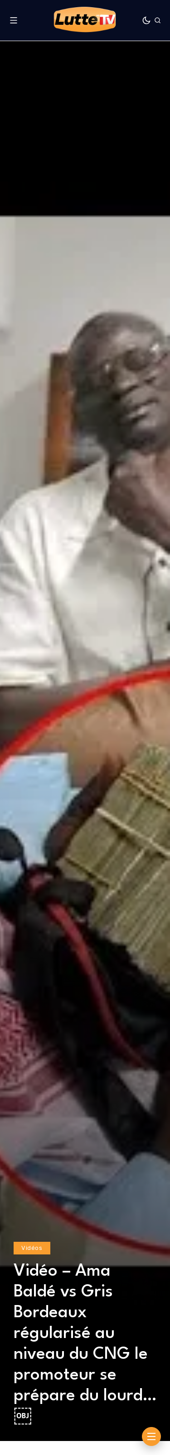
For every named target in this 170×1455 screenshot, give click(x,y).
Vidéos (31, 1247)
